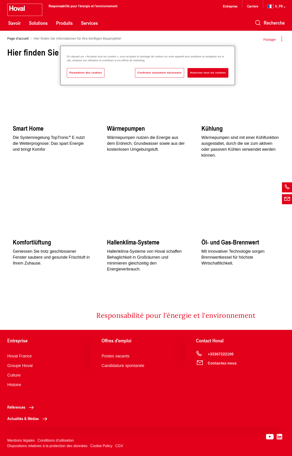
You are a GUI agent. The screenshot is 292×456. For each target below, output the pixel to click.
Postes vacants (115, 356)
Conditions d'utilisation (56, 440)
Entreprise (230, 6)
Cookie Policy (101, 446)
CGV (119, 446)
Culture (14, 375)
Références (21, 407)
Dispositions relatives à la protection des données (47, 446)
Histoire (14, 384)
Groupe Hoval (20, 365)
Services (89, 23)
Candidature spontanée (123, 365)
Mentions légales (21, 440)
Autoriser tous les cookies (208, 72)
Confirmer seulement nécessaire (160, 72)
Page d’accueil (18, 38)
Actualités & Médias (28, 418)
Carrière (253, 6)
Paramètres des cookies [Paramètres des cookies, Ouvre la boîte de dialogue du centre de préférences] (85, 72)
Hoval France (19, 356)
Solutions (38, 23)
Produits (64, 23)
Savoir (14, 23)
